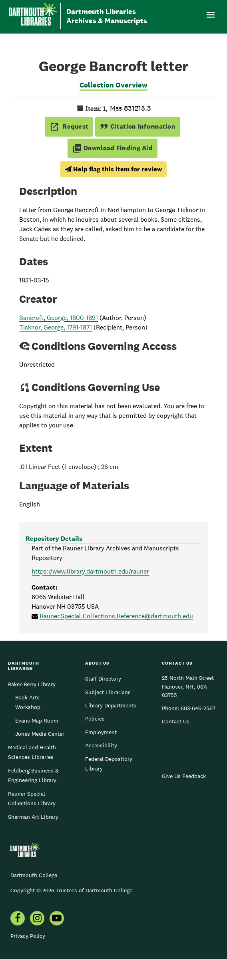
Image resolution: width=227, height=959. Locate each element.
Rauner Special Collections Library (32, 798)
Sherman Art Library (33, 816)
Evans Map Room (36, 720)
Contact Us (175, 721)
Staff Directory (103, 678)
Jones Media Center (39, 733)
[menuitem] (17, 919)
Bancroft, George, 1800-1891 (58, 318)
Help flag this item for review (113, 169)
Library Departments (110, 705)
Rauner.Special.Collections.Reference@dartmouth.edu (116, 616)
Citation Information (137, 126)
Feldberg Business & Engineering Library (33, 775)
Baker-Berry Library (32, 684)
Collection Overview (113, 84)
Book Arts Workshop (27, 702)
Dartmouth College (33, 875)
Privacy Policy (27, 935)
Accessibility (101, 745)
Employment (101, 732)
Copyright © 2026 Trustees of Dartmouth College (71, 890)
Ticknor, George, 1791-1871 (55, 327)
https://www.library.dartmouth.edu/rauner (90, 571)
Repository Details (54, 538)
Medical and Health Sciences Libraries (32, 752)
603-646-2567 (198, 708)
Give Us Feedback (184, 776)
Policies (95, 718)
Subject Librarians (108, 692)
